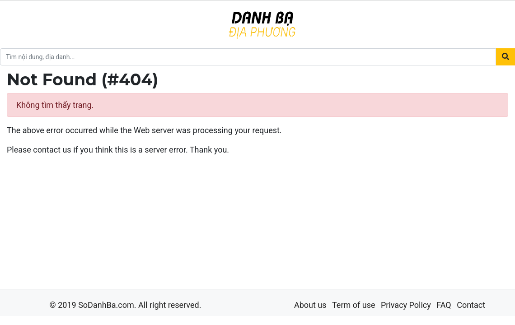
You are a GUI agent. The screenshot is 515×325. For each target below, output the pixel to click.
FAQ (443, 305)
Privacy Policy (406, 305)
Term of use (353, 305)
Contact (471, 305)
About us (310, 305)
